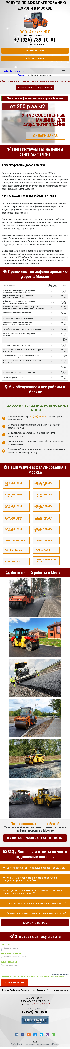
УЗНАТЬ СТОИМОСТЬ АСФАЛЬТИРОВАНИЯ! (35, 838)
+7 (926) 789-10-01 (35, 40)
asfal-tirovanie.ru (13, 71)
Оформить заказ (35, 58)
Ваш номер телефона (11, 953)
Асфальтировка (12, 561)
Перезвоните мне (35, 50)
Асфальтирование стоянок (43, 495)
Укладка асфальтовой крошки (45, 561)
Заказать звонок (26, 87)
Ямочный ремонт (42, 550)
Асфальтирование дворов (13, 495)
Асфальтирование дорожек (43, 530)
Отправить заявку (14, 982)
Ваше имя (5, 945)
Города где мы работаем (57, 990)
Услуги (24, 990)
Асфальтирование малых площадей (43, 518)
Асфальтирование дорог (13, 484)
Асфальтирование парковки (13, 507)
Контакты (41, 990)
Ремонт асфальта (13, 550)
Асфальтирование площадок (43, 507)
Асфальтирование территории (43, 484)
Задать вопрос (45, 87)
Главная (5, 990)
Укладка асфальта (43, 540)
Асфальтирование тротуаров (13, 530)
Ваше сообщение (9, 962)
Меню (64, 70)
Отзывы (31, 990)
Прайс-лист (15, 990)
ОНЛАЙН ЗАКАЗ (45, 135)
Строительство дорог (15, 540)
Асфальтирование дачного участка (13, 518)
